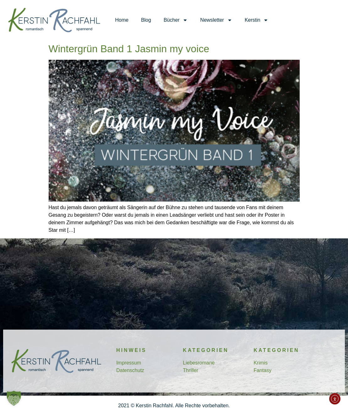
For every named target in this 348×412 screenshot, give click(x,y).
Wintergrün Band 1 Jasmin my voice (129, 48)
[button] (14, 398)
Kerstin (257, 20)
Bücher (175, 20)
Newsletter (216, 20)
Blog (146, 20)
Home (122, 20)
